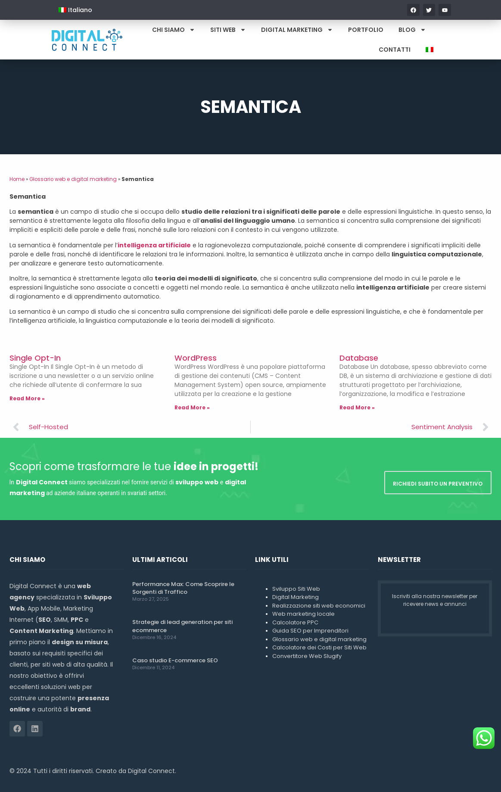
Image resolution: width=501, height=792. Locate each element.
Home (17, 179)
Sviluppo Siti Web (296, 589)
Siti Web (228, 29)
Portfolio (365, 29)
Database (358, 357)
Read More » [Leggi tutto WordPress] (192, 407)
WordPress (195, 357)
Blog (412, 29)
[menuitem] (75, 10)
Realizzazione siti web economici (318, 606)
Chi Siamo (173, 29)
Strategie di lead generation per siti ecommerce (182, 626)
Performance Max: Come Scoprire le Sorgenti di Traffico (183, 588)
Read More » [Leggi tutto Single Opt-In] (27, 398)
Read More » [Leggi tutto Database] (357, 407)
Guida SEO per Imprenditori (310, 631)
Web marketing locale (303, 614)
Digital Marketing (297, 29)
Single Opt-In (35, 357)
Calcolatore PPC (295, 622)
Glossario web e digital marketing (73, 179)
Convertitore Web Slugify (307, 656)
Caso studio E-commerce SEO (175, 660)
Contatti (395, 49)
